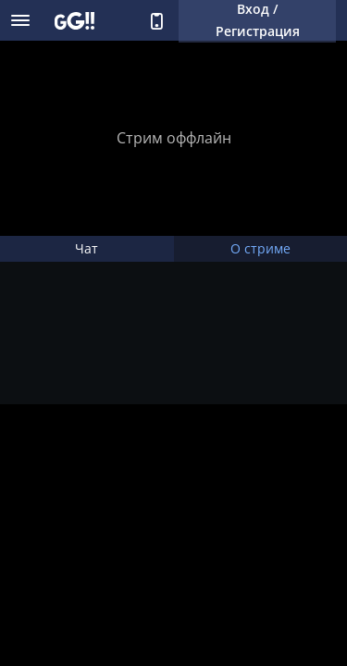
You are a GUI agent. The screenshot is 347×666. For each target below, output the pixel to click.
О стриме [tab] (260, 248)
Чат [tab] (86, 248)
